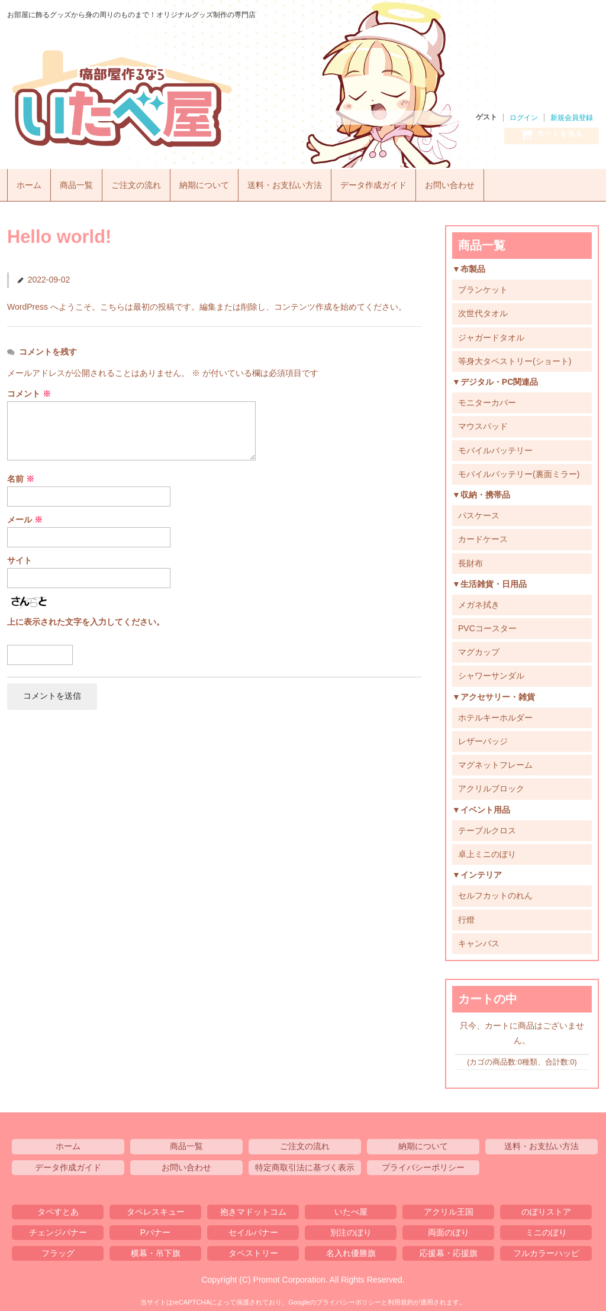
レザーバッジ (483, 738)
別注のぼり (351, 1229)
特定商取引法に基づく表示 (304, 1164)
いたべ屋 (173, 99)
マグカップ (478, 649)
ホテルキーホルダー (495, 714)
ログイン (524, 117)
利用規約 (401, 1299)
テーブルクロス (487, 827)
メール (25, 516)
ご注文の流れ (143, 182)
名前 (20, 475)
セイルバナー (253, 1229)
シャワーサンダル (491, 672)
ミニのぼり (546, 1229)
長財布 (470, 559)
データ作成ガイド (395, 182)
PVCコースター (487, 625)
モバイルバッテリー (495, 447)
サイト (19, 557)
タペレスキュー (156, 1208)
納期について (216, 182)
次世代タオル (483, 310)
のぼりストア (546, 1208)
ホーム (30, 182)
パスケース (478, 512)
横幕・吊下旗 (155, 1250)
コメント (29, 390)
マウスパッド (483, 423)
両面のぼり (448, 1229)
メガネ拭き (478, 601)
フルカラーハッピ (546, 1250)
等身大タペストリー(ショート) (514, 357)
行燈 (466, 916)
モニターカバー (487, 399)
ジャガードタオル (491, 334)
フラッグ (58, 1250)
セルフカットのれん (495, 892)
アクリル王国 (448, 1208)
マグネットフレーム (495, 762)
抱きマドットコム (253, 1208)
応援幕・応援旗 (449, 1250)
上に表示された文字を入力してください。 (86, 619)
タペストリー (253, 1250)
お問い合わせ (477, 182)
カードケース (483, 536)
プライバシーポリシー (423, 1164)
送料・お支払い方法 (301, 182)
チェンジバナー (58, 1229)
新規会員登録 (571, 117)
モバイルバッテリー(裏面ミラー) (518, 470)
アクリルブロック (491, 785)
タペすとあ (58, 1208)
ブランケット (483, 286)
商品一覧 (80, 182)
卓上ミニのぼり (487, 850)
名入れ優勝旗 (351, 1250)
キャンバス (478, 940)
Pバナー (155, 1229)
